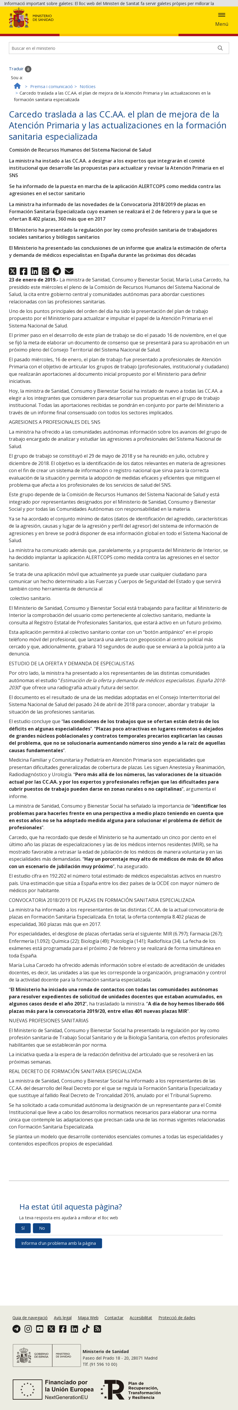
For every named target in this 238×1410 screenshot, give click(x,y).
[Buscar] (220, 91)
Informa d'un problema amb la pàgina (58, 1285)
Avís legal (63, 1322)
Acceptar (32, 27)
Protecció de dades (176, 1322)
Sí (23, 1270)
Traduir (20, 111)
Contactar (113, 1322)
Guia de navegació (30, 1322)
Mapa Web (88, 1322)
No (42, 1270)
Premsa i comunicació (51, 129)
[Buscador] (119, 91)
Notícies (88, 129)
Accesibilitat (141, 1322)
